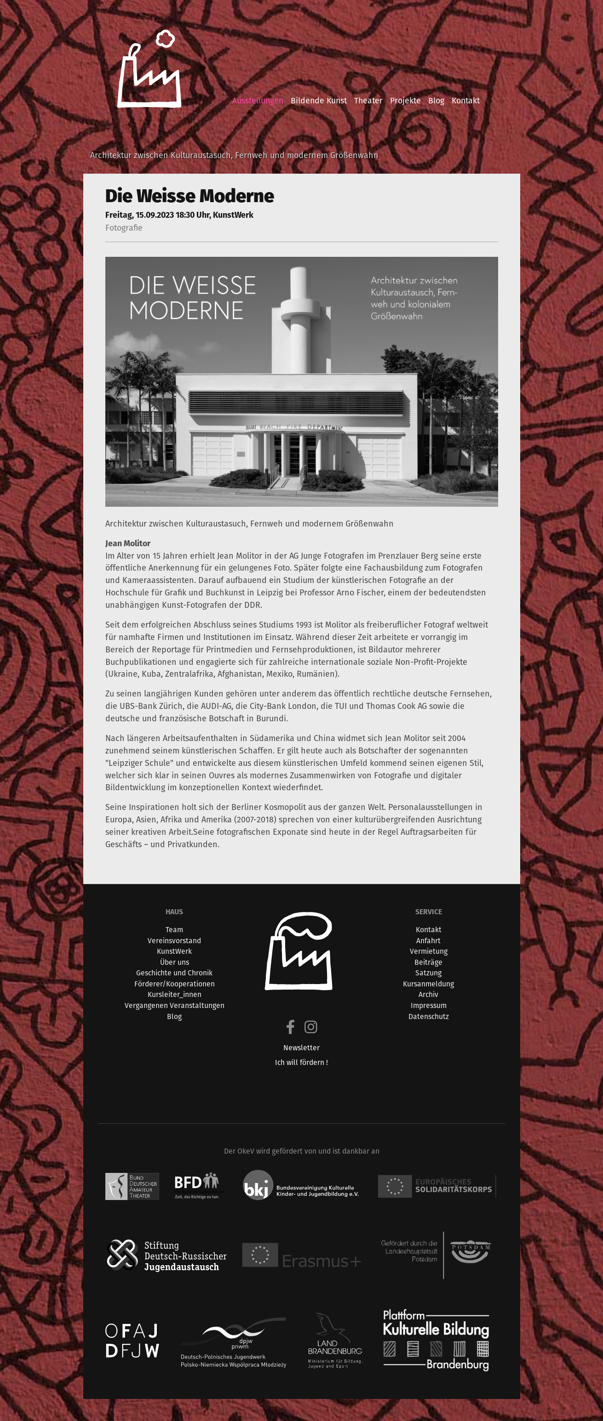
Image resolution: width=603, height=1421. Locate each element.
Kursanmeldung (428, 984)
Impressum (429, 1005)
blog (436, 100)
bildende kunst (319, 100)
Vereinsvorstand (174, 940)
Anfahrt (428, 940)
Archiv (428, 994)
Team (174, 929)
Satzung (428, 973)
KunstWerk (174, 951)
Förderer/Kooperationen (174, 984)
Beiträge (428, 962)
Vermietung (429, 951)
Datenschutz (428, 1016)
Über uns (174, 962)
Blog (174, 1016)
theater (368, 100)
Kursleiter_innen (174, 994)
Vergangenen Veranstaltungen (174, 1005)
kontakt (466, 100)
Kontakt (429, 929)
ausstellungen (257, 100)
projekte (405, 100)
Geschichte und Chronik (174, 973)
